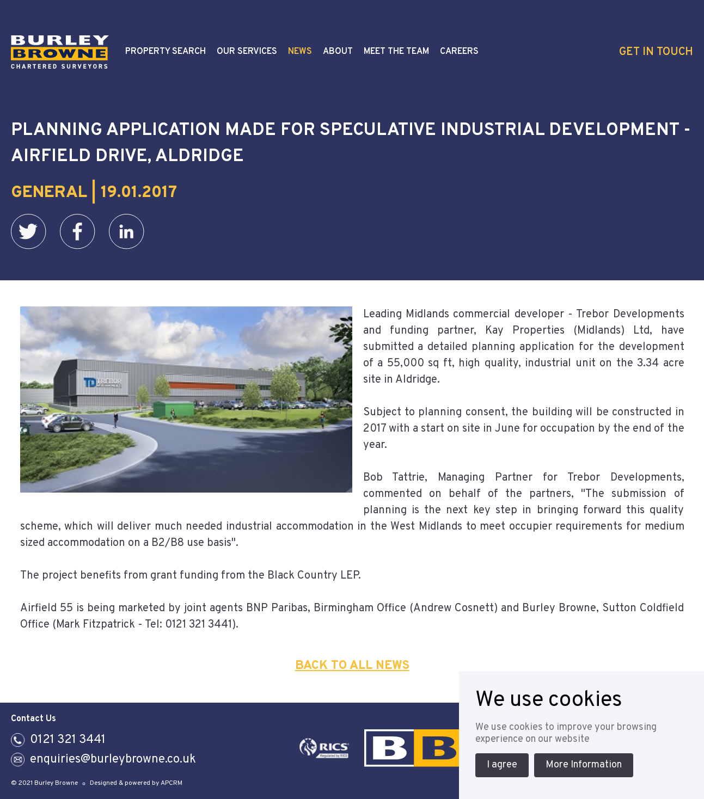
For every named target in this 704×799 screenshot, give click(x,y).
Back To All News (352, 666)
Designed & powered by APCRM (136, 783)
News (300, 52)
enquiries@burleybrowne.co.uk (113, 759)
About (338, 52)
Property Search (165, 52)
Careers (459, 52)
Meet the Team (396, 52)
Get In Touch (656, 52)
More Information (584, 765)
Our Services (247, 52)
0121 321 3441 (68, 740)
